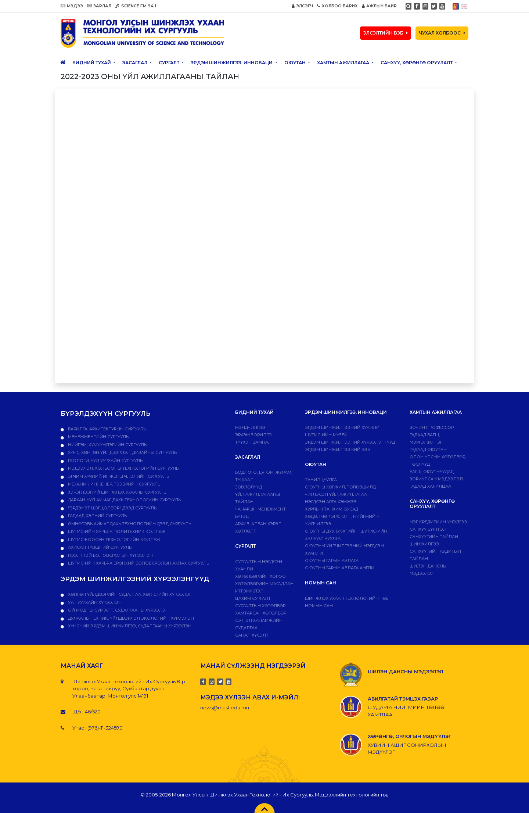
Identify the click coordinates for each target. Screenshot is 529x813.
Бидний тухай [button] (92, 62)
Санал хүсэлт (252, 635)
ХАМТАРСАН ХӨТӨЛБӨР (260, 613)
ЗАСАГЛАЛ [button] (135, 62)
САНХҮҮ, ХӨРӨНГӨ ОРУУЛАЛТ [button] (417, 62)
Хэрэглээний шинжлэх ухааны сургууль (116, 492)
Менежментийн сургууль (98, 436)
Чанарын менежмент (260, 509)
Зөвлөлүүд (248, 487)
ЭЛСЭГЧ (302, 5)
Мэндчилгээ (250, 427)
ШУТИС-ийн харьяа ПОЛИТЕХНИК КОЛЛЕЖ (116, 531)
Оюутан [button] (295, 62)
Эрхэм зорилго (253, 434)
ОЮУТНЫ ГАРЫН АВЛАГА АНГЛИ (339, 567)
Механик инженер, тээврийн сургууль (113, 484)
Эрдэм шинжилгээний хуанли (342, 427)
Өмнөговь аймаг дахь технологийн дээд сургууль (129, 523)
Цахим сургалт (253, 598)
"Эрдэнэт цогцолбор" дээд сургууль (111, 508)
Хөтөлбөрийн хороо (260, 576)
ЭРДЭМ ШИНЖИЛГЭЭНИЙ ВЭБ (337, 449)
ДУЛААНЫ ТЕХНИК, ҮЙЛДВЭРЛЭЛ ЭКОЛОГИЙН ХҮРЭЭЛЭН (130, 618)
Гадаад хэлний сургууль (97, 515)
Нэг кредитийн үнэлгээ (438, 521)
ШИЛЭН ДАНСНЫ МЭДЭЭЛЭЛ (405, 671)
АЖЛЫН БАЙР (379, 5)
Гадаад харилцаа (430, 486)
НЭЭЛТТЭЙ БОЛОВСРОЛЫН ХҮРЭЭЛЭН (110, 555)
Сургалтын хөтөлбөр (260, 605)
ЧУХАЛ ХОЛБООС (442, 33)
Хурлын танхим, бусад (331, 509)
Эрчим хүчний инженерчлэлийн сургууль (118, 476)
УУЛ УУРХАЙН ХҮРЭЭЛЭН (94, 602)
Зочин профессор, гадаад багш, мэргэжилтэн (432, 435)
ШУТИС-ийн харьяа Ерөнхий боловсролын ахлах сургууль (138, 563)
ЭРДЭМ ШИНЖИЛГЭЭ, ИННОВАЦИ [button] (232, 62)
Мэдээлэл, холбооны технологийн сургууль (123, 468)
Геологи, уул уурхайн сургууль (105, 460)
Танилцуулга (321, 479)
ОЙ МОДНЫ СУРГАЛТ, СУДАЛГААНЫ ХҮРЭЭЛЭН (118, 610)
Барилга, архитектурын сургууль (106, 428)
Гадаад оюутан (428, 449)
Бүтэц (242, 516)
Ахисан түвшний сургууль (99, 547)
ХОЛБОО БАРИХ (337, 5)
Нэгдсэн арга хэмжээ (331, 501)
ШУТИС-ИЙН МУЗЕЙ (326, 434)
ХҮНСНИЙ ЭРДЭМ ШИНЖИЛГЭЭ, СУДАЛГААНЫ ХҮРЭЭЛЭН (129, 625)
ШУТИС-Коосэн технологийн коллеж (113, 539)
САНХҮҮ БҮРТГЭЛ (428, 529)
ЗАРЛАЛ (99, 5)
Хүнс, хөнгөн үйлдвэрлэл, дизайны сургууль (122, 452)
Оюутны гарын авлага (332, 560)
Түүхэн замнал (253, 442)
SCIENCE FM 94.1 (135, 5)
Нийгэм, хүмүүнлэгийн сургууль (107, 444)
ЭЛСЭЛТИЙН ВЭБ (385, 33)
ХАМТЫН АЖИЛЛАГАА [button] (343, 62)
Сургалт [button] (169, 62)
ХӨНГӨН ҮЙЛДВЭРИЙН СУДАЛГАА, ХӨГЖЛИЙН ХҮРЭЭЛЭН (129, 594)
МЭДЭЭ (72, 5)
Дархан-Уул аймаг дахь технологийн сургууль (124, 499)
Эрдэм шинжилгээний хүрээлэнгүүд (350, 442)
